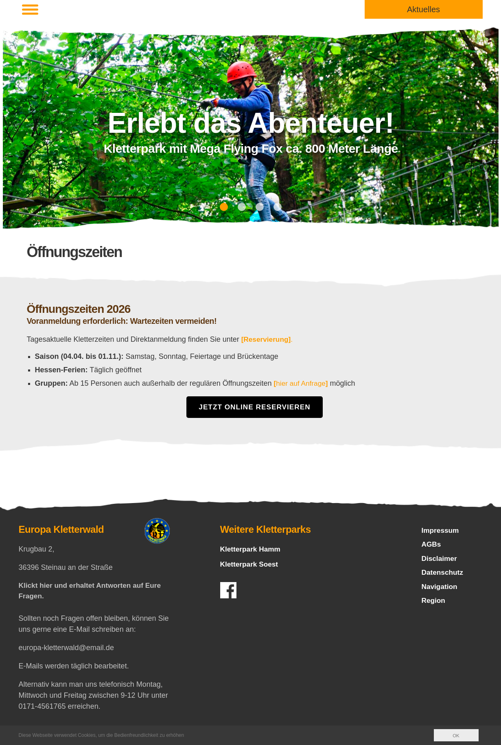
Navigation (440, 590)
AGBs (432, 546)
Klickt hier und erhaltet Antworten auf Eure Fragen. (93, 591)
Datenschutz (443, 575)
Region (434, 604)
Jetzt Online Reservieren (255, 407)
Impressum (441, 531)
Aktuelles (423, 9)
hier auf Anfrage (302, 383)
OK (456, 735)
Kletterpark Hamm (251, 549)
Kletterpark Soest (250, 564)
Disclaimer (440, 560)
